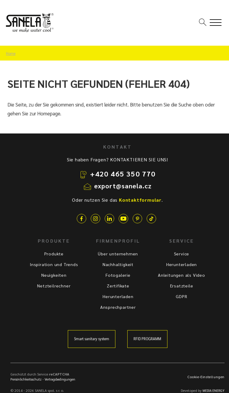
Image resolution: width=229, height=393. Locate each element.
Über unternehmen (118, 253)
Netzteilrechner (53, 285)
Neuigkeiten (54, 275)
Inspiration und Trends (54, 264)
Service (181, 253)
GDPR (181, 296)
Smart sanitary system (91, 338)
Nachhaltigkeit (118, 264)
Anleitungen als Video (181, 275)
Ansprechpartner (118, 307)
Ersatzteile (181, 285)
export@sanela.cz (123, 186)
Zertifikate (118, 285)
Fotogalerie (118, 275)
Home (10, 53)
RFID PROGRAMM (147, 338)
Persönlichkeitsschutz (26, 379)
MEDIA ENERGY (214, 390)
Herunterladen (118, 296)
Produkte (54, 253)
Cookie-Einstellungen (206, 376)
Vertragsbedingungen (60, 379)
